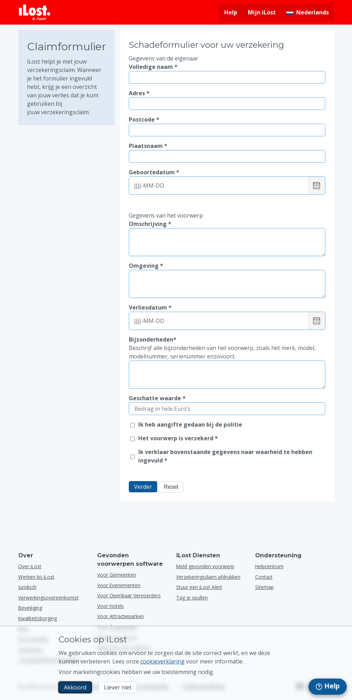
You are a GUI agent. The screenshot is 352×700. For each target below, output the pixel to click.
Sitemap (264, 587)
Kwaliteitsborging (37, 618)
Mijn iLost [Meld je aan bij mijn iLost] (262, 12)
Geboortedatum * (154, 172)
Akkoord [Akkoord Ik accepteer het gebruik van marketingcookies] (75, 687)
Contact (264, 576)
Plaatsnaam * (148, 146)
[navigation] (327, 687)
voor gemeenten (116, 574)
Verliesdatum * (150, 307)
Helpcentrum (269, 566)
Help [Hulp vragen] (230, 12)
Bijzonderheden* (227, 348)
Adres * (139, 93)
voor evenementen (118, 585)
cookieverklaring (162, 661)
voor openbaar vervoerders (129, 595)
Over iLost (29, 566)
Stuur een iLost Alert (199, 587)
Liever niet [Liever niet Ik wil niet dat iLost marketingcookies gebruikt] (118, 687)
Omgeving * (146, 266)
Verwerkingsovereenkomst (48, 597)
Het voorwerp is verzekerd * (178, 438)
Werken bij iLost (36, 576)
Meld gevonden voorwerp (205, 566)
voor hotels (110, 606)
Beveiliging (30, 607)
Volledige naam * (153, 67)
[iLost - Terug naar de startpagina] (34, 12)
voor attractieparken (120, 616)
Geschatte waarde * (157, 398)
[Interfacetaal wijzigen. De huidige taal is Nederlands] (307, 12)
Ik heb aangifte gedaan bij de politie (190, 424)
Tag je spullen (192, 597)
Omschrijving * (150, 224)
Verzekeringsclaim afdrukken (208, 576)
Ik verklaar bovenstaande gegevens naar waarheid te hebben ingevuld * (225, 456)
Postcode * (144, 119)
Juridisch (27, 587)
